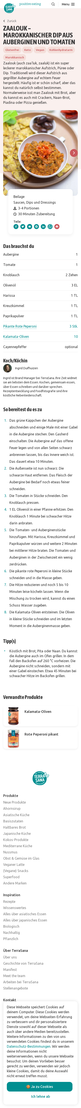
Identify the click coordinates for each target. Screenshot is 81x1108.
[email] (29, 226)
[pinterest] (36, 226)
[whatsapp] (50, 226)
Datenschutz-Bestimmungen (29, 1046)
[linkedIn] (43, 226)
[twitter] (22, 226)
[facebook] (16, 226)
